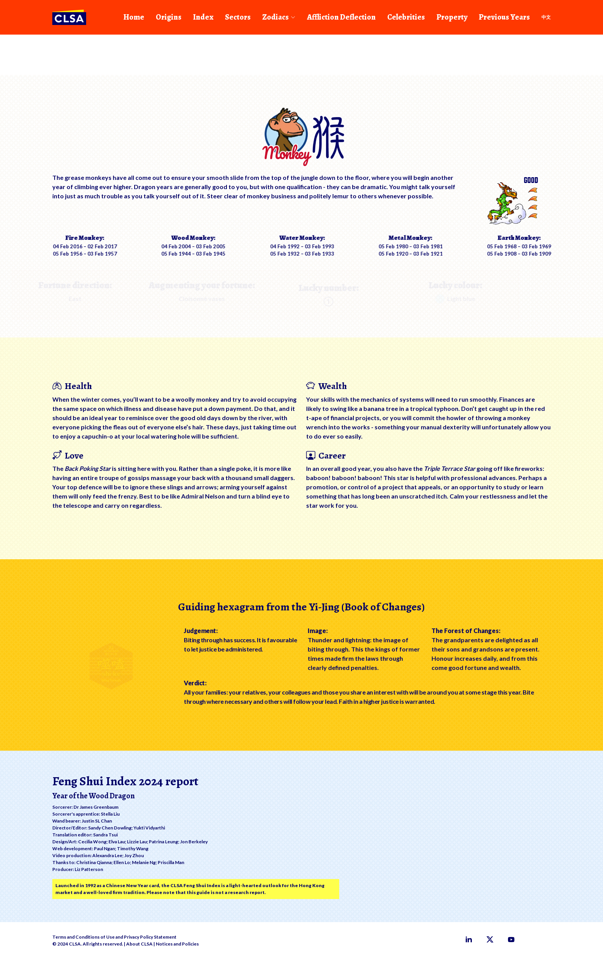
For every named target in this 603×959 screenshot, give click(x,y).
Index (203, 17)
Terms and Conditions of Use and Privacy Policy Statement (114, 937)
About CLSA (139, 944)
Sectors (238, 17)
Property (451, 17)
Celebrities (406, 17)
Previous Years (504, 17)
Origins (169, 17)
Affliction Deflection (341, 17)
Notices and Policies (177, 944)
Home (133, 17)
